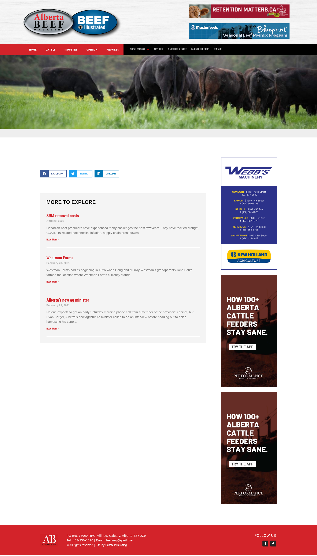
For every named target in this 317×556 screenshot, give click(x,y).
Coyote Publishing (116, 545)
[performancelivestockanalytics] (249, 386)
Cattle (51, 49)
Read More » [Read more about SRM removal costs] (53, 239)
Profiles (113, 49)
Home (33, 49)
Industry (70, 49)
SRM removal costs (63, 215)
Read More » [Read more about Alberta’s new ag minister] (53, 328)
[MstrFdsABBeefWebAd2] (239, 38)
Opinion (91, 49)
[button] (140, 49)
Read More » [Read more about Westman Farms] (53, 281)
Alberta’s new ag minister (68, 300)
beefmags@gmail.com (119, 540)
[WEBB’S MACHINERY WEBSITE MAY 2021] (249, 268)
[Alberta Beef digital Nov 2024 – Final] (239, 17)
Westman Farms (60, 257)
